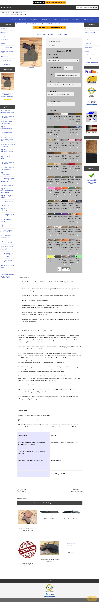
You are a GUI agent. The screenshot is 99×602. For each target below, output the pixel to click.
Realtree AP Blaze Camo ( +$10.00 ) (78, 217)
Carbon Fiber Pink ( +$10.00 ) (71, 143)
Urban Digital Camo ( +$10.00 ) (71, 259)
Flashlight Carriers (33, 19)
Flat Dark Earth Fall (78, 166)
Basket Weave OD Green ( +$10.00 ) (57, 131)
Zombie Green (78, 258)
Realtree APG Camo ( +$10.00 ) (64, 230)
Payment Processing (91, 96)
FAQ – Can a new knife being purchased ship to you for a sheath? (7, 255)
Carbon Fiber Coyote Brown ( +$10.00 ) (50, 144)
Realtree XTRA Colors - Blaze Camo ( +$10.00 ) (64, 244)
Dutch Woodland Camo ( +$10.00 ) (64, 168)
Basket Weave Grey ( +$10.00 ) (50, 130)
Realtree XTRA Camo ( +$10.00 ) (57, 243)
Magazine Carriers (76, 19)
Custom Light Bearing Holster (33, 23)
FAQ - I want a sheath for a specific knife (7, 116)
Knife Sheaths (64, 19)
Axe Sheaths (22, 19)
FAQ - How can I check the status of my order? (6, 241)
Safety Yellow (50, 257)
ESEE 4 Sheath (49, 518)
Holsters (23, 23)
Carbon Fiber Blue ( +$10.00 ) (78, 130)
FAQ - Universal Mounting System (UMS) (7, 145)
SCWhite (71, 553)
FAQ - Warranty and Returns (5, 220)
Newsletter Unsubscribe (91, 62)
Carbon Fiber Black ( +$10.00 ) (71, 130)
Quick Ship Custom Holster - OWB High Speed (27, 529)
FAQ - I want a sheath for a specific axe (7, 162)
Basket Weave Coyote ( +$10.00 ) (78, 118)
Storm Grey (57, 258)
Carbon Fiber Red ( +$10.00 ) (78, 143)
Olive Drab (50, 215)
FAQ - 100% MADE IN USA (6, 225)
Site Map (87, 51)
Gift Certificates (46, 19)
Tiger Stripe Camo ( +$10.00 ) (64, 259)
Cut (51, 74)
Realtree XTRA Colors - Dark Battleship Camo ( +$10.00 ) (71, 246)
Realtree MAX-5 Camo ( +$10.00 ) (78, 230)
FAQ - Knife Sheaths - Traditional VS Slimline (6, 231)
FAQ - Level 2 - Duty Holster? (6, 157)
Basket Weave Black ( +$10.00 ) (71, 117)
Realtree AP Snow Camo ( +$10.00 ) (57, 230)
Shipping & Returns (90, 32)
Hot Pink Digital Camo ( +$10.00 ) (57, 191)
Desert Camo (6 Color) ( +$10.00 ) (71, 156)
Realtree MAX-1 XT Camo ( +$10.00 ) (71, 231)
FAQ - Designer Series (6, 185)
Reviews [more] (7, 69)
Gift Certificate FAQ (90, 55)
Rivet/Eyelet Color (55, 101)
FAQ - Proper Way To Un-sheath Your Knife (7, 215)
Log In (9, 7)
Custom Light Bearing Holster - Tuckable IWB (49, 560)
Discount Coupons (90, 59)
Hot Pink (50, 189)
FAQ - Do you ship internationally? (5, 236)
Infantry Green (71, 190)
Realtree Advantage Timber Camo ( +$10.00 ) (71, 218)
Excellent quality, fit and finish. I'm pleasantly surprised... (7, 85)
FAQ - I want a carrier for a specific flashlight (7, 173)
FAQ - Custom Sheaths (6, 201)
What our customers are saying (7, 266)
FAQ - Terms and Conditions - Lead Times (7, 111)
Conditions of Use (89, 40)
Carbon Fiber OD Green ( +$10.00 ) (64, 143)
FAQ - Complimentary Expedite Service (6, 132)
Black (50, 115)
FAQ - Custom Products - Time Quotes (7, 209)
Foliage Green (57, 179)
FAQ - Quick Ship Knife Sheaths (6, 196)
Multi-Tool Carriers (88, 19)
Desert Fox (50, 165)
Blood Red (64, 128)
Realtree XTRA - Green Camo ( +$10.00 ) (50, 244)
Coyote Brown (57, 154)
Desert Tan (57, 165)
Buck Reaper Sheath (71, 519)
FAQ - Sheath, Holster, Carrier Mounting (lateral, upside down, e (7, 190)
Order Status (88, 47)
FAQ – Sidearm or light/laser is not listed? (6, 127)
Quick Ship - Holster (6, 47)
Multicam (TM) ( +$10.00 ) (71, 204)
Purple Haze (64, 215)
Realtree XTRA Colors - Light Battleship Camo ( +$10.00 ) (78, 246)
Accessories (13, 19)
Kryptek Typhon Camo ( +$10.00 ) (64, 205)
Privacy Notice (88, 36)
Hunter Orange (64, 190)
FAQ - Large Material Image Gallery (6, 261)
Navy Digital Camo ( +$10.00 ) (78, 204)
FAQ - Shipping (4, 205)
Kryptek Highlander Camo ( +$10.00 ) (78, 192)
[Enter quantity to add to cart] (59, 269)
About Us (87, 28)
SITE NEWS (3, 271)
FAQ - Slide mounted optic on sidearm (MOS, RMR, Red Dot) (6, 139)
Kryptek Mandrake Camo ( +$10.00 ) (50, 205)
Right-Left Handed (55, 67)
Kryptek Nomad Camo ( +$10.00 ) (57, 205)
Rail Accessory (54, 82)
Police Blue (57, 215)
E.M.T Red (71, 165)
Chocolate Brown (50, 154)
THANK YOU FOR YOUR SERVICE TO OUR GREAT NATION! (7, 276)
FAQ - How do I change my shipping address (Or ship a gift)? (7, 248)
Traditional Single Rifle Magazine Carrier (27, 564)
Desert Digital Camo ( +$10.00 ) (78, 155)
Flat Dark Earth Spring (50, 179)
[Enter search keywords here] (84, 7)
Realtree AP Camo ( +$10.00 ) (50, 230)
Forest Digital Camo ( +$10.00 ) (64, 180)
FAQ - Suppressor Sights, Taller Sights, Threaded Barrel (7, 151)
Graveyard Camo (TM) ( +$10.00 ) (71, 180)
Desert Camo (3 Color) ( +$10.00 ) (64, 156)
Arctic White (64, 115)
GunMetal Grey (78, 179)
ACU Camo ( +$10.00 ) (57, 116)
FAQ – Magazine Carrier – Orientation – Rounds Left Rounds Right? (7, 180)
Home (3, 7)
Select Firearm (54, 57)
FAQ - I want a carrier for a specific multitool (7, 168)
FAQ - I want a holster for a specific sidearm (7, 122)
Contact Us (88, 43)
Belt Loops (53, 91)
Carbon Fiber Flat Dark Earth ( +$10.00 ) (57, 144)
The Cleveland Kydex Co (53, 600)
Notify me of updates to (91, 178)
